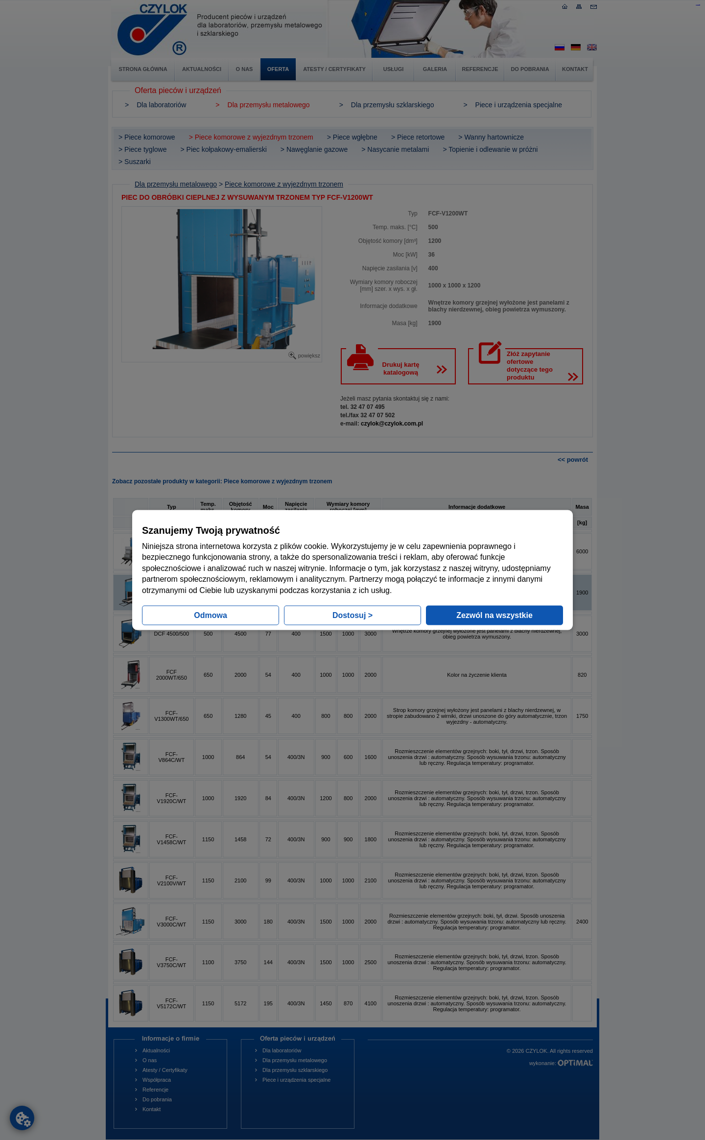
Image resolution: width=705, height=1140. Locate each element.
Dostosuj (352, 615)
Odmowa (210, 615)
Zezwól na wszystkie (494, 615)
